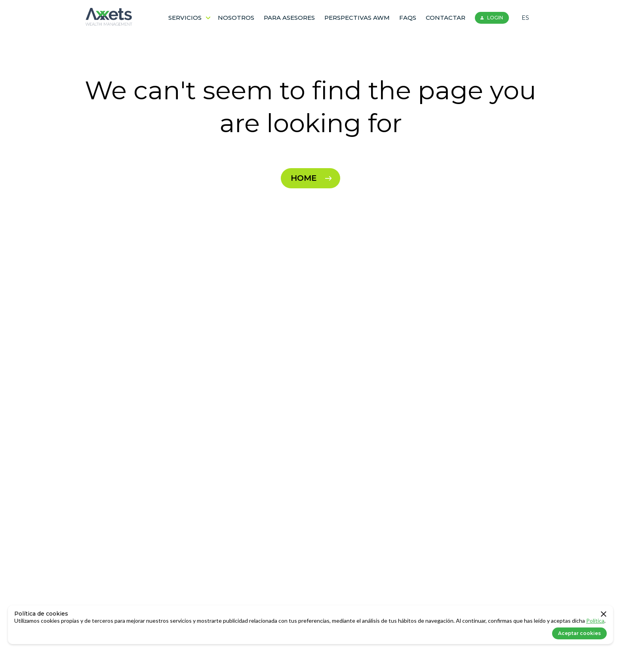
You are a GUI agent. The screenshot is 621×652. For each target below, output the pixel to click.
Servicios (189, 17)
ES (525, 17)
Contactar (445, 17)
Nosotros (236, 17)
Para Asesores (289, 17)
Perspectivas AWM (357, 17)
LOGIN (490, 17)
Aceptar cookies (579, 633)
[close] (603, 614)
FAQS (407, 17)
